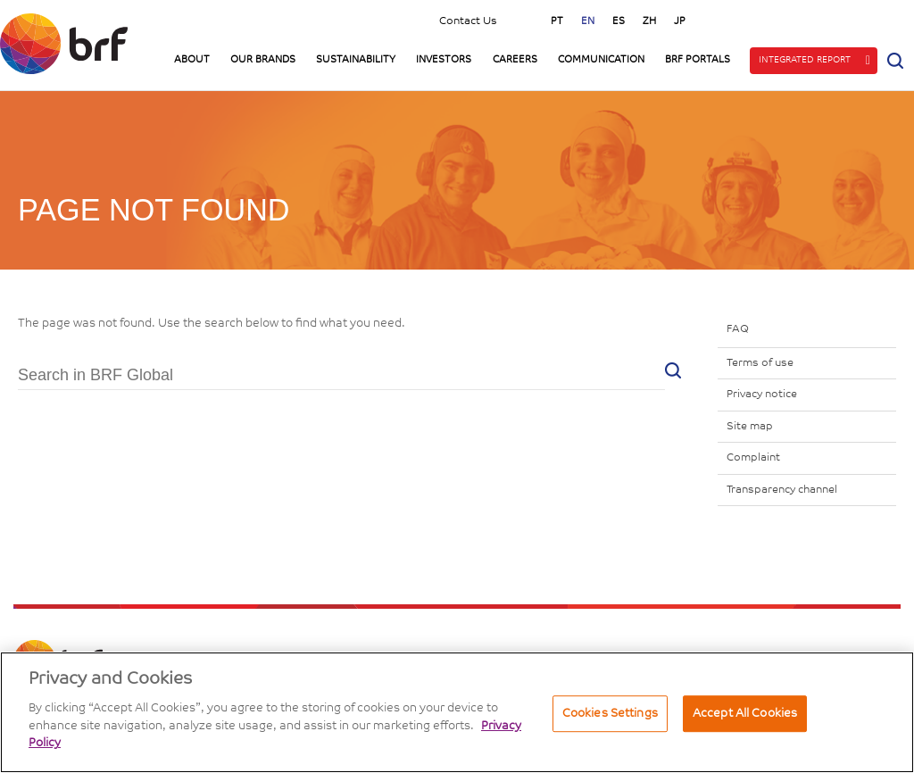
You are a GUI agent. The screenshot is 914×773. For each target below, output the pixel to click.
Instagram (760, 20)
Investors (443, 60)
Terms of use (760, 363)
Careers (515, 60)
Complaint (753, 458)
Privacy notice (762, 394)
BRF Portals (697, 60)
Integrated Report (805, 60)
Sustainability (355, 60)
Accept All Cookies (745, 713)
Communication (601, 60)
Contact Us (468, 21)
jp (680, 22)
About (192, 60)
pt (557, 22)
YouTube (802, 20)
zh (649, 22)
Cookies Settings (610, 713)
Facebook (886, 20)
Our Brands (262, 60)
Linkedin (844, 20)
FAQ (738, 329)
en (587, 22)
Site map (750, 426)
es (618, 22)
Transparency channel (782, 490)
